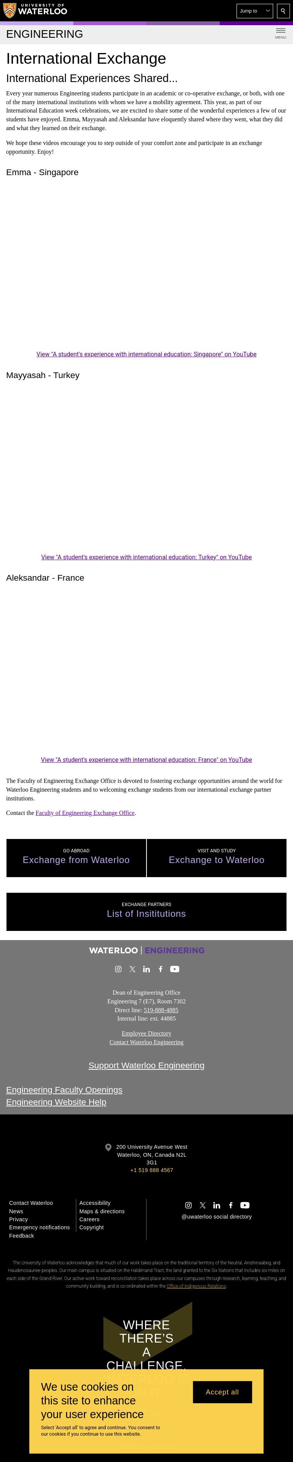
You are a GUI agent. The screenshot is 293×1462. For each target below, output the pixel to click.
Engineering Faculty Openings (64, 1090)
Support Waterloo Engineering (146, 1065)
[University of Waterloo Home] (35, 10)
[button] (255, 11)
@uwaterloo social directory (217, 1217)
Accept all (222, 1392)
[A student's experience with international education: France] (146, 675)
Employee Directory (146, 1033)
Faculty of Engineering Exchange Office (84, 813)
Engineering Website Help (56, 1102)
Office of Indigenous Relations (196, 1286)
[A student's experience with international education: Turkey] (146, 473)
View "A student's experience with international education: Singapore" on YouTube (147, 354)
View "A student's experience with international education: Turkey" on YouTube (146, 557)
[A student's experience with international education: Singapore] (146, 270)
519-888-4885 (161, 1010)
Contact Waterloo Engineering (146, 1042)
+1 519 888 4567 (151, 1170)
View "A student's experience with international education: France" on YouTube (146, 759)
